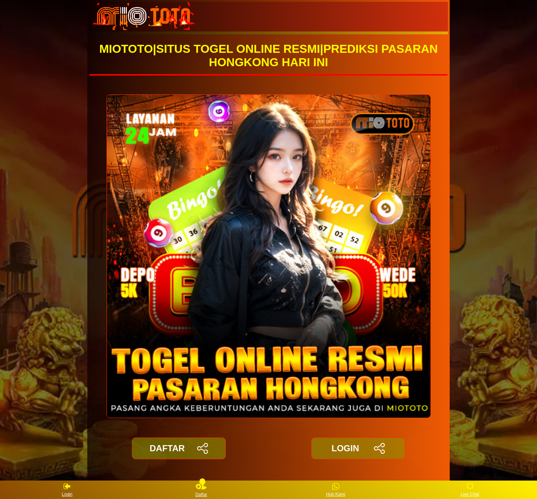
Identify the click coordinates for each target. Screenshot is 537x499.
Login (67, 489)
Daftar (201, 489)
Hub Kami (335, 489)
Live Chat (470, 489)
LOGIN (358, 448)
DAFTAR (179, 448)
